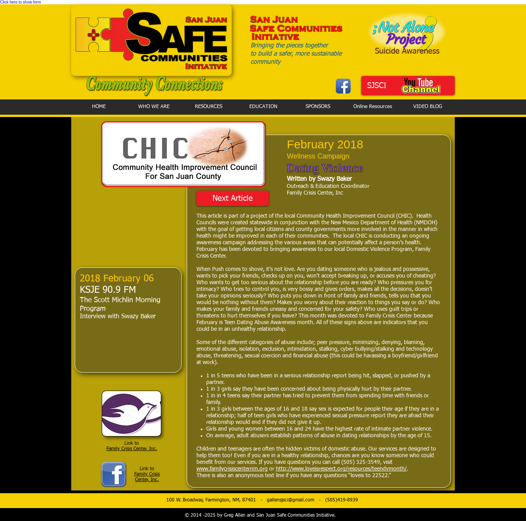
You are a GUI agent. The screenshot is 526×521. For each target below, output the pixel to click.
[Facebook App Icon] (343, 86)
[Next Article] (232, 198)
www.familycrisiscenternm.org (232, 469)
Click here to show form (20, 2)
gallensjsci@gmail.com (290, 500)
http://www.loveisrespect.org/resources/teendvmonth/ (341, 469)
